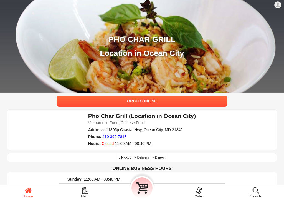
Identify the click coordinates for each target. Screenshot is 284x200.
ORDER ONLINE (142, 101)
